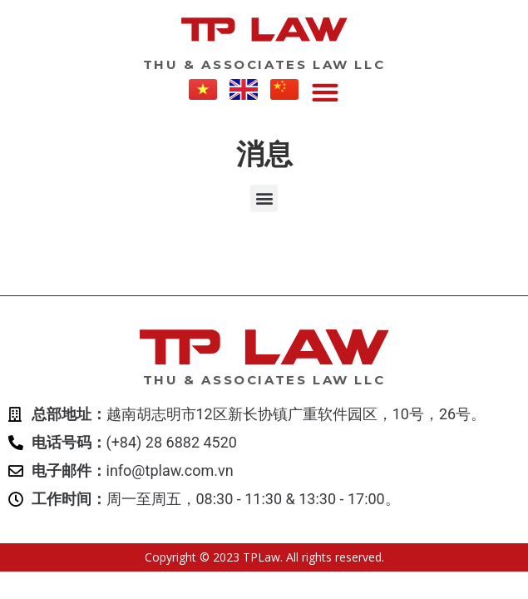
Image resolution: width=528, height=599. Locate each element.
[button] (325, 93)
